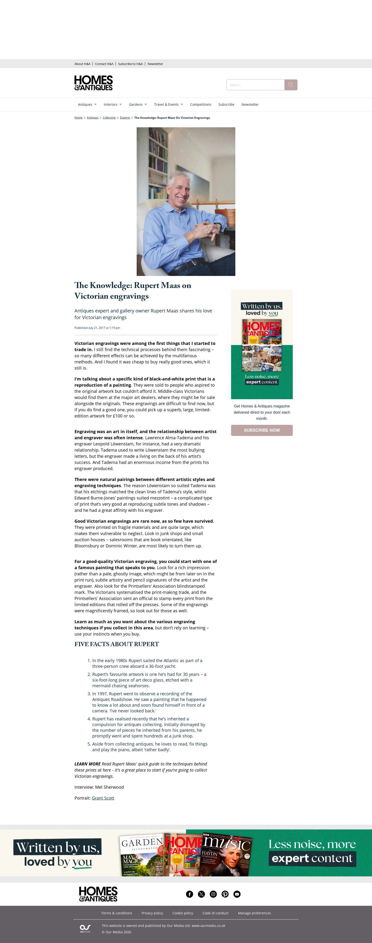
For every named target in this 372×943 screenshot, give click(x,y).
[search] (290, 84)
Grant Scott (103, 798)
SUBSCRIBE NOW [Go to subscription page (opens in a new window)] (262, 430)
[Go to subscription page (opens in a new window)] (262, 398)
